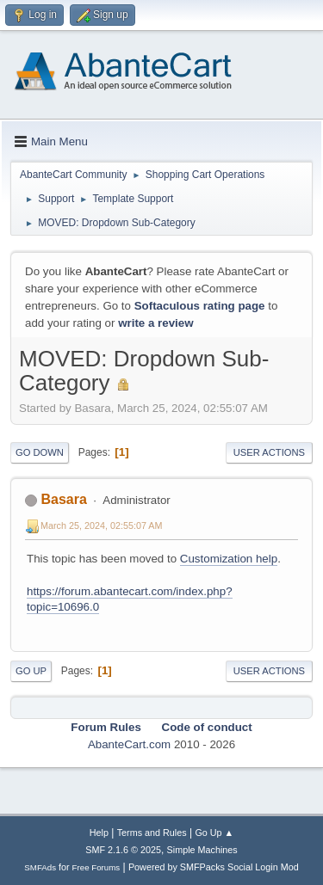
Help (99, 832)
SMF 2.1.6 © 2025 (123, 850)
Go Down (40, 452)
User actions (269, 452)
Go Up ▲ (214, 832)
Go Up (31, 671)
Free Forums (96, 867)
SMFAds (40, 867)
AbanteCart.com (129, 744)
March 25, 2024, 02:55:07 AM (101, 525)
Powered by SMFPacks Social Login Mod (213, 867)
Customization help (228, 558)
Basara (63, 499)
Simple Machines (202, 850)
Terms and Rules (152, 832)
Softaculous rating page (199, 305)
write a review (155, 323)
